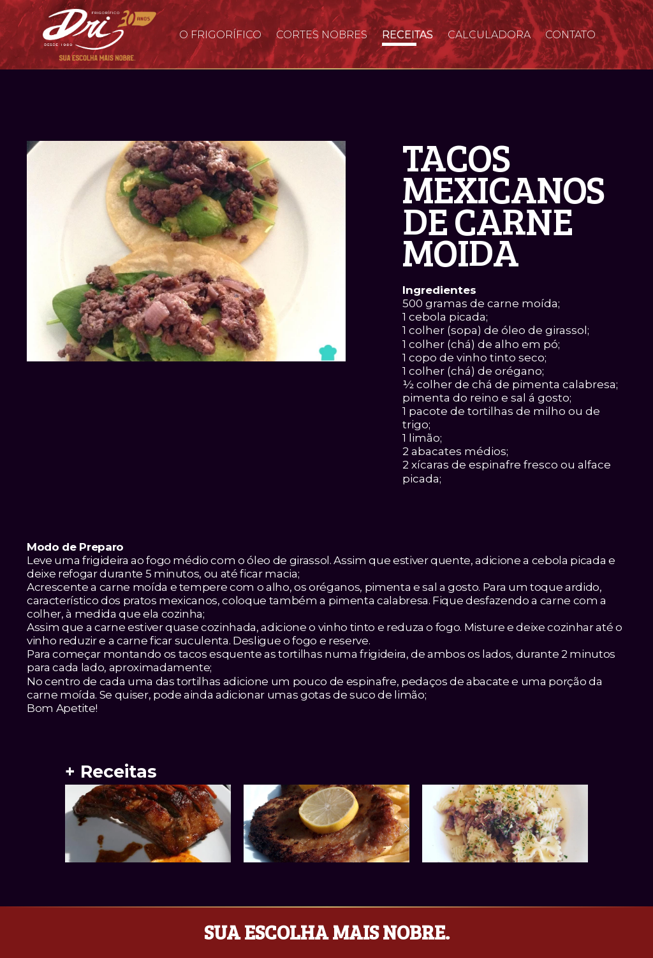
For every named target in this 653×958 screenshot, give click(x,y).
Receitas (407, 35)
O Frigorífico (220, 35)
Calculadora (489, 35)
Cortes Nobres (321, 35)
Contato (570, 35)
